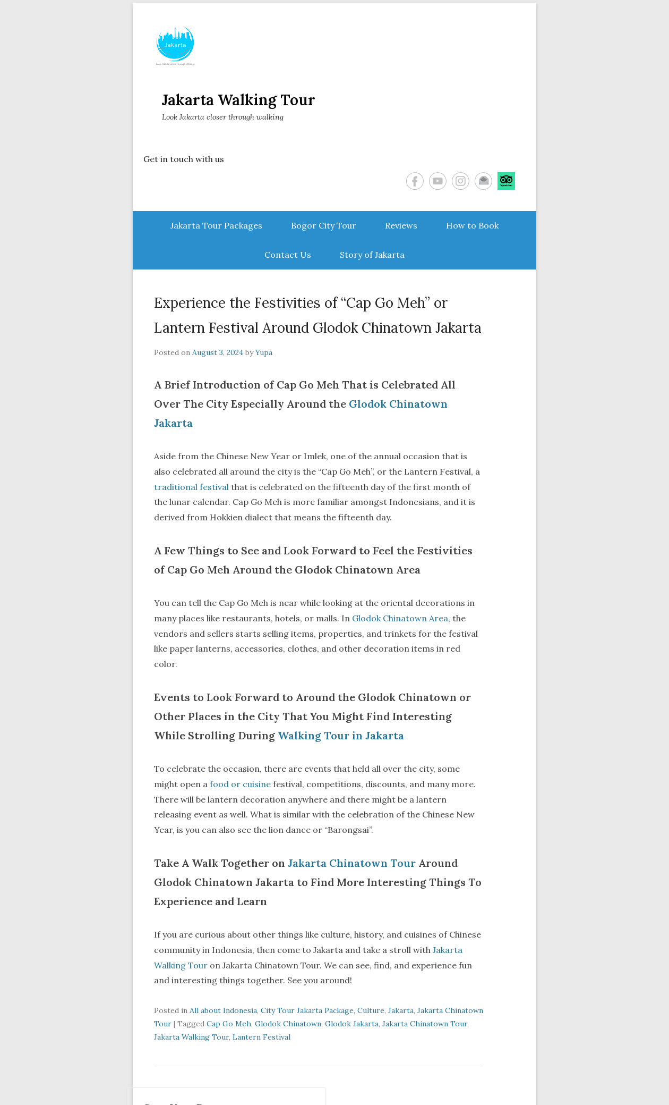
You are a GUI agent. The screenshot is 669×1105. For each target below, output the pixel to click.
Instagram (460, 181)
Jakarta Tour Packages (216, 225)
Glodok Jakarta (352, 1023)
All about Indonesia (223, 1010)
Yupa (263, 352)
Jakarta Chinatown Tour (350, 863)
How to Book (472, 225)
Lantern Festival (261, 1037)
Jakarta (401, 1010)
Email (483, 181)
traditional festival (191, 487)
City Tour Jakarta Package (307, 1010)
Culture (370, 1010)
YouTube (438, 181)
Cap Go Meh (229, 1023)
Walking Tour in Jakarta (341, 735)
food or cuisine (240, 784)
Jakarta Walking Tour (238, 99)
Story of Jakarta (372, 254)
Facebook (415, 181)
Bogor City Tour (323, 225)
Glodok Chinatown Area (400, 618)
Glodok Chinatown (288, 1023)
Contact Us (287, 254)
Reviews (401, 225)
